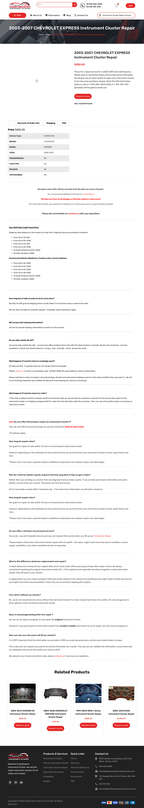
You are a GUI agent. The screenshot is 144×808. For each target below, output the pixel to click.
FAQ (73, 781)
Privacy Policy (77, 772)
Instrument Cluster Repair (55, 767)
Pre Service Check (102, 536)
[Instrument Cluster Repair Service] (100, 15)
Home (41, 35)
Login (130, 6)
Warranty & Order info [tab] (28, 123)
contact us (73, 213)
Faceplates (48, 776)
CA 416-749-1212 (93, 7)
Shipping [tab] (50, 123)
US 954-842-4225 (94, 4)
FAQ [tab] (64, 123)
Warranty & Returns (80, 767)
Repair (48, 35)
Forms (74, 758)
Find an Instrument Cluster (56, 763)
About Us (75, 763)
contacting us (88, 194)
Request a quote (83, 96)
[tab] (10, 122)
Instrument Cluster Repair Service (117, 15)
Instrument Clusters (52, 758)
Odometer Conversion (53, 772)
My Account (76, 776)
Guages (46, 781)
